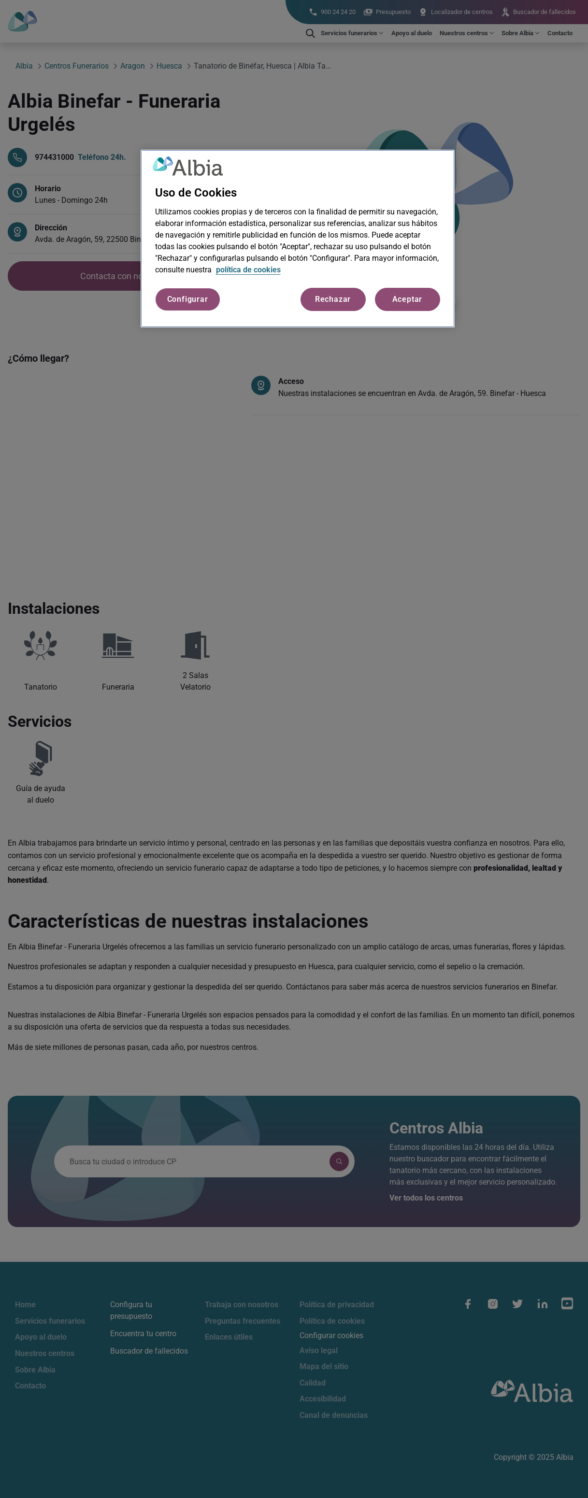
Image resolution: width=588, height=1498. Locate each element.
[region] (298, 238)
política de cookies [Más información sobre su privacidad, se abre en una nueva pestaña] (248, 269)
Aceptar (407, 299)
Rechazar (333, 299)
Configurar (187, 299)
